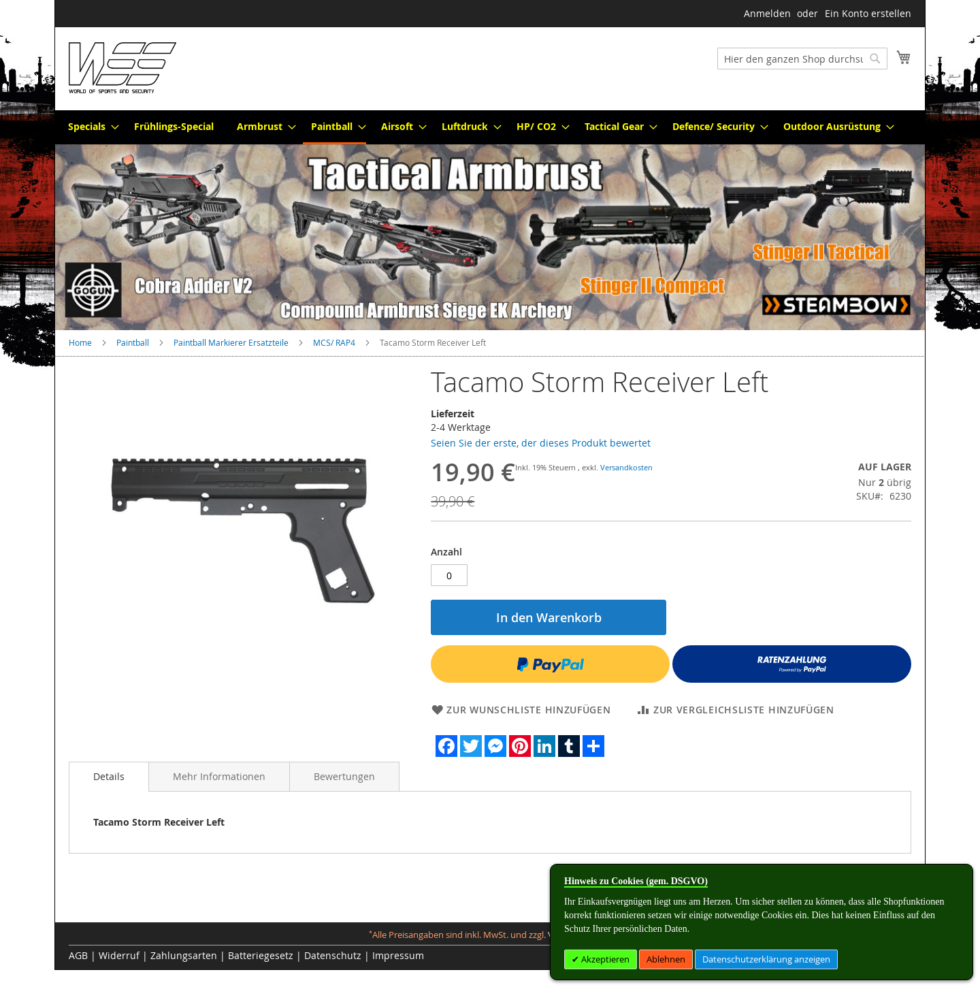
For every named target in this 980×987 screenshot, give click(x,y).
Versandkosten (626, 467)
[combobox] (802, 58)
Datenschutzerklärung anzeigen (766, 959)
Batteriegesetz (260, 955)
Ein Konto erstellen (868, 13)
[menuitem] (89, 126)
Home (80, 342)
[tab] (109, 777)
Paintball (132, 342)
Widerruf (119, 955)
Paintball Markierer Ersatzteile (231, 342)
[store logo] (122, 67)
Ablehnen (666, 959)
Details (109, 776)
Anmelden (767, 13)
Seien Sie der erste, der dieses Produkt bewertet (541, 442)
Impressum (398, 955)
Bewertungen (344, 776)
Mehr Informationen (219, 776)
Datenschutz (332, 955)
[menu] (490, 127)
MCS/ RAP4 (334, 342)
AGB (78, 955)
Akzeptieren (604, 959)
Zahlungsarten (183, 955)
